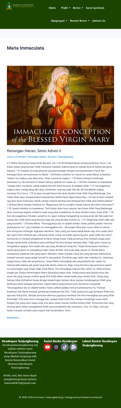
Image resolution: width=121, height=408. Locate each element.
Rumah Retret (79, 20)
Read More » (13, 317)
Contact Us (98, 20)
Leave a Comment (16, 156)
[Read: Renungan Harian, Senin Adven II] (60, 105)
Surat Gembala (95, 8)
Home (52, 8)
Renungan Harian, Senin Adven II (34, 151)
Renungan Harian (37, 156)
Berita (77, 8)
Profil (65, 8)
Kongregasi (58, 20)
